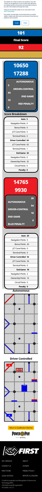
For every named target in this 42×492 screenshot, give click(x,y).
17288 (20, 73)
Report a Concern (30, 475)
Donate (26, 466)
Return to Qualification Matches (21, 428)
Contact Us (6, 466)
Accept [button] (16, 23)
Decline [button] (25, 23)
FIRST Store (6, 471)
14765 (20, 182)
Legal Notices (7, 475)
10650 (20, 65)
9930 (21, 190)
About (25, 461)
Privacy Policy (9, 11)
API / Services (7, 461)
